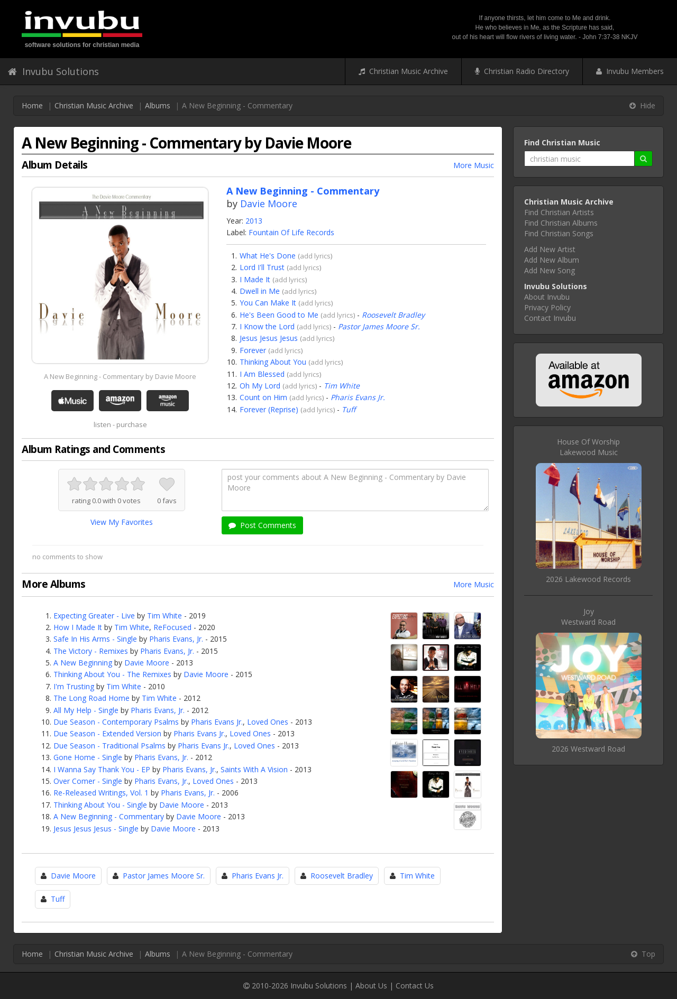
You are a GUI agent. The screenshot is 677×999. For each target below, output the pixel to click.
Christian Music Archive (403, 71)
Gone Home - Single (87, 757)
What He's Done (268, 256)
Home (32, 105)
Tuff (348, 409)
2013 (253, 221)
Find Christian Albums (561, 223)
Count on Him (263, 397)
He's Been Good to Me (279, 315)
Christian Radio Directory (522, 71)
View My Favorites (121, 522)
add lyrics (315, 256)
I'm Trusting (73, 686)
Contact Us (415, 985)
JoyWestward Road (588, 616)
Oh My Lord (260, 386)
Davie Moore (268, 203)
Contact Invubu (550, 318)
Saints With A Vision (254, 769)
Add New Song (549, 270)
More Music (473, 165)
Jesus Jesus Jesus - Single (96, 829)
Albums (157, 105)
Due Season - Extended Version (107, 733)
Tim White (342, 386)
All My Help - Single (85, 710)
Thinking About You (273, 362)
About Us (371, 985)
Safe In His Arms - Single (95, 639)
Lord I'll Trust (262, 267)
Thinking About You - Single (100, 805)
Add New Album (551, 260)
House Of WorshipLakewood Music (588, 447)
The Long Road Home (91, 698)
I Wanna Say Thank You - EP (101, 769)
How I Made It (77, 627)
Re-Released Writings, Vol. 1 (101, 793)
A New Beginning (82, 663)
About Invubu (547, 297)
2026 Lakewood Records (588, 579)
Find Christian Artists (559, 212)
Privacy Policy (547, 307)
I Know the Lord (267, 326)
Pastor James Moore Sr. (379, 326)
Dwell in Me (260, 291)
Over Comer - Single (87, 781)
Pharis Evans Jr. (358, 397)
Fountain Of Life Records (291, 232)
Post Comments (262, 525)
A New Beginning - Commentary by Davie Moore (120, 376)
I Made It (255, 279)
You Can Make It (268, 303)
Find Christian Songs (558, 233)
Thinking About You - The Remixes (112, 674)
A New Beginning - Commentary (108, 816)
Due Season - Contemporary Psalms (116, 722)
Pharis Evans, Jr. (176, 639)
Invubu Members (630, 71)
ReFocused (172, 627)
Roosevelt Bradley (393, 315)
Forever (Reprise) (269, 409)
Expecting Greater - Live (94, 615)
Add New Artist (549, 249)
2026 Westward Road (588, 749)
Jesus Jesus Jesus (269, 338)
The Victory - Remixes (90, 651)
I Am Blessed (262, 374)
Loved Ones (267, 722)
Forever (253, 350)
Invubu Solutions (53, 71)
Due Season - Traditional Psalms (109, 746)
